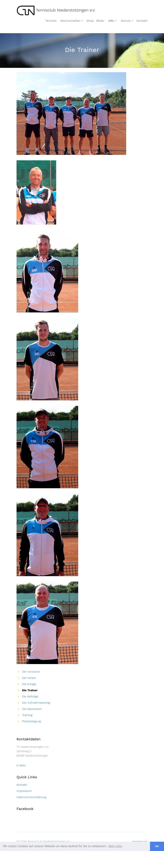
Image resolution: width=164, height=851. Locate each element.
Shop (90, 20)
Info (111, 20)
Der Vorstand (31, 671)
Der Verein (29, 678)
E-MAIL (21, 765)
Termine (51, 20)
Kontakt (141, 20)
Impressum (24, 791)
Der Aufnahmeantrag (36, 702)
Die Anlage (29, 684)
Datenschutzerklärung (31, 797)
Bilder (100, 20)
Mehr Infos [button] (115, 846)
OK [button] (157, 846)
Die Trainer (30, 690)
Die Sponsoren (32, 709)
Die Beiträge (30, 696)
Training (27, 715)
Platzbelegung (31, 721)
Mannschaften (71, 20)
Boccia (125, 20)
